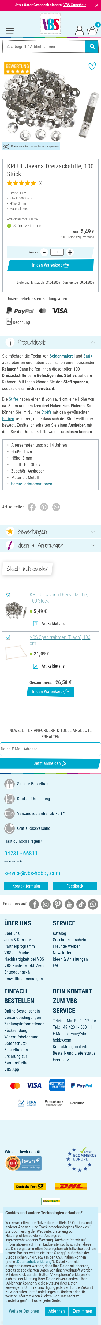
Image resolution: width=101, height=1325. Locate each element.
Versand (88, 237)
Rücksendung (15, 1030)
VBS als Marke (16, 952)
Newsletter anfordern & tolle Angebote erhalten (50, 733)
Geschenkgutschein (69, 939)
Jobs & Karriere (17, 939)
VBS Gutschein (74, 4)
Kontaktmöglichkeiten (72, 1046)
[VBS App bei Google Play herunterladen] (32, 1243)
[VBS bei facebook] (34, 904)
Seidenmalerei (62, 356)
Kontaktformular (26, 886)
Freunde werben (67, 946)
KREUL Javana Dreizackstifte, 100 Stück (59, 598)
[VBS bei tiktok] (81, 904)
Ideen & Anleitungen (70, 959)
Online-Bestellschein (22, 1011)
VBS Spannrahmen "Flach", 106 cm (60, 640)
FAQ (56, 965)
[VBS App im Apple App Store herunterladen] (69, 1243)
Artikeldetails (49, 623)
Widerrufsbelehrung (21, 1036)
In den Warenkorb (50, 265)
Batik (87, 356)
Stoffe (46, 412)
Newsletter (62, 952)
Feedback (74, 886)
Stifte (13, 399)
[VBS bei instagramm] (45, 904)
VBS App (11, 1069)
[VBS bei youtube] (69, 904)
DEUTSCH (50, 1260)
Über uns (12, 933)
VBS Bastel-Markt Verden (26, 965)
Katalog (59, 933)
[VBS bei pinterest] (57, 904)
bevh (24, 1151)
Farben (8, 418)
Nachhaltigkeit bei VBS (24, 959)
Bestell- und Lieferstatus (74, 1053)
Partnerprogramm (19, 946)
